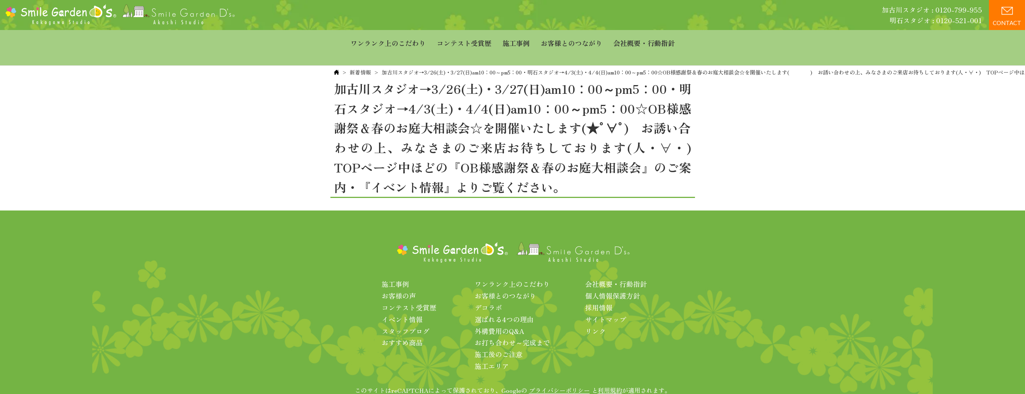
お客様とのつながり (571, 40)
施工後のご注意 (499, 339)
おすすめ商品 (402, 327)
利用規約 (610, 374)
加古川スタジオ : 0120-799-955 (932, 9)
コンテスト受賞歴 (464, 40)
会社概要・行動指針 (644, 40)
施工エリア (492, 350)
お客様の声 (399, 280)
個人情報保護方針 (612, 280)
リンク (595, 315)
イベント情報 (402, 304)
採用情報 (599, 292)
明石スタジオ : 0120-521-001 (935, 20)
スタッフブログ (406, 315)
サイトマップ (605, 304)
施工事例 (516, 40)
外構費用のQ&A (499, 315)
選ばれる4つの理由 (504, 304)
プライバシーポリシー (559, 374)
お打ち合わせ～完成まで (512, 327)
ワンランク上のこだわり (388, 40)
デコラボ (488, 292)
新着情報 (360, 56)
